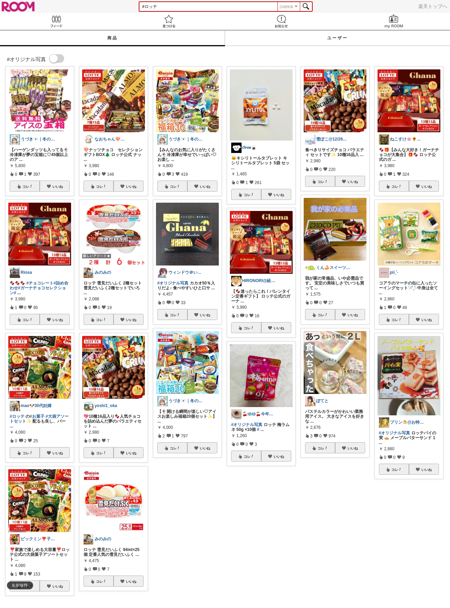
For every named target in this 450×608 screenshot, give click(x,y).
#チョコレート (39, 283)
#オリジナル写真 (173, 283)
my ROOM (394, 21)
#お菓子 (37, 416)
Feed (56, 21)
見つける (168, 21)
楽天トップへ (432, 6)
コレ (27, 186)
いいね (57, 186)
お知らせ (281, 21)
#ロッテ (17, 416)
